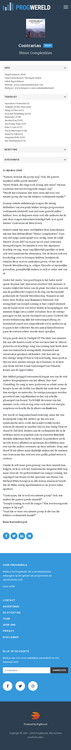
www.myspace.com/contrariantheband (34, 88)
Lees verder (9, 586)
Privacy (8, 631)
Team (6, 618)
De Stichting (12, 612)
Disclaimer (11, 637)
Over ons (9, 625)
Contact (9, 600)
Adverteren (11, 606)
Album (48, 45)
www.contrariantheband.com (28, 85)
